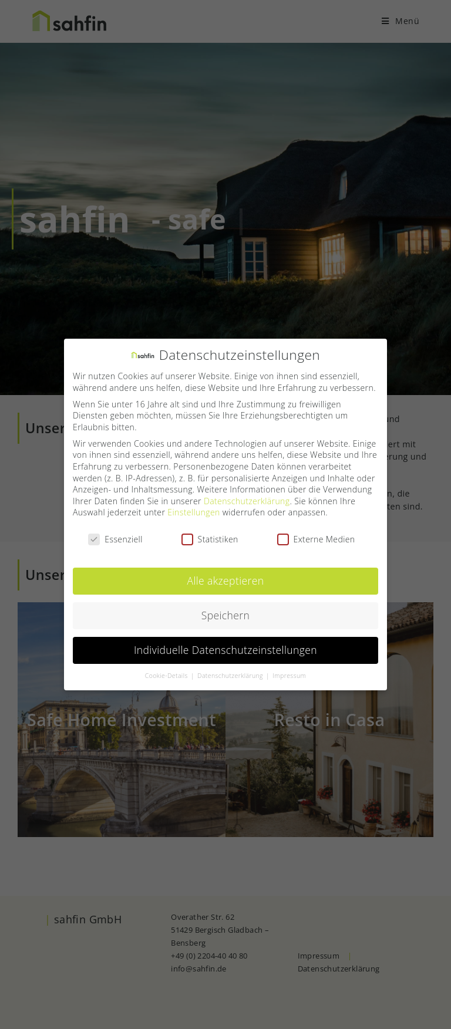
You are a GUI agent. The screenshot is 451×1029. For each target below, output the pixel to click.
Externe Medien (316, 537)
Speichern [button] (225, 613)
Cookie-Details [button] (167, 674)
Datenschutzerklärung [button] (231, 674)
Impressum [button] (289, 674)
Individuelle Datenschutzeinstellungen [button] (225, 648)
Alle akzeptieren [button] (225, 579)
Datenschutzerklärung (247, 498)
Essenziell (115, 537)
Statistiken (209, 537)
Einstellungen (193, 510)
